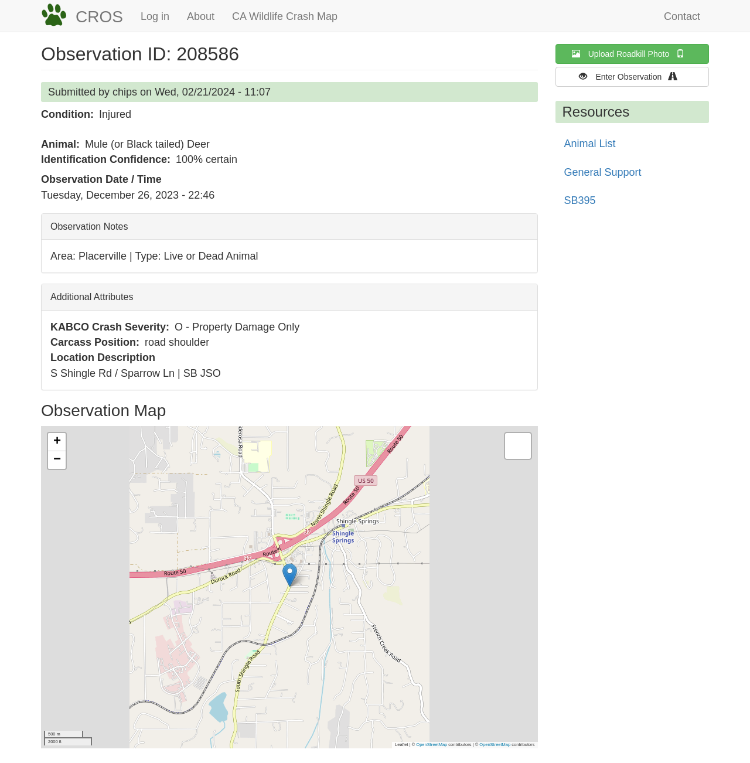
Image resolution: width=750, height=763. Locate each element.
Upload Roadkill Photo (632, 54)
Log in (155, 16)
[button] (289, 575)
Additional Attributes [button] (91, 297)
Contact (682, 16)
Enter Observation (632, 76)
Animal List (590, 143)
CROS (99, 17)
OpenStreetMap (431, 744)
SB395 (580, 200)
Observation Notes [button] (89, 226)
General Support (603, 172)
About (200, 16)
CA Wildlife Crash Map (285, 16)
